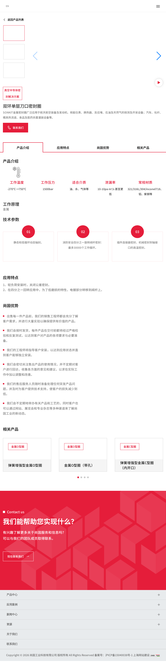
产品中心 (12, 594)
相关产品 (143, 147)
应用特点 (63, 147)
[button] (158, 56)
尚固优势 (103, 147)
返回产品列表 (13, 19)
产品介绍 (23, 147)
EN (7, 6)
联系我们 (12, 644)
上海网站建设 (141, 655)
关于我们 (12, 634)
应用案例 (12, 604)
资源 (9, 624)
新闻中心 (12, 614)
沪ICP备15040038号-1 (119, 655)
